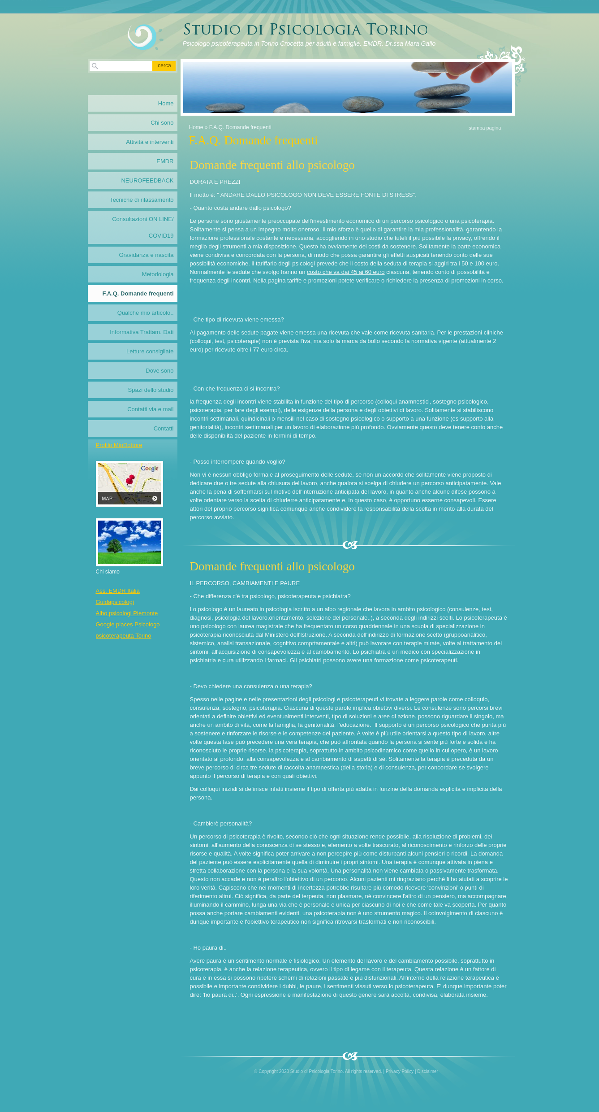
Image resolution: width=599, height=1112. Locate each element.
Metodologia (158, 274)
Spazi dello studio (151, 390)
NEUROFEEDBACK (147, 180)
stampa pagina (485, 127)
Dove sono (159, 370)
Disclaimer (427, 1071)
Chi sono (162, 122)
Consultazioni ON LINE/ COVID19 (142, 227)
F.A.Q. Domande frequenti (138, 293)
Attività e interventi (149, 142)
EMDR (164, 161)
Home (196, 127)
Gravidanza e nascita (146, 255)
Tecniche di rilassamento (141, 199)
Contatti (164, 428)
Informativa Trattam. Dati (141, 332)
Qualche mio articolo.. (145, 312)
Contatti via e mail (150, 409)
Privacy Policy (400, 1071)
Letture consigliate (150, 351)
